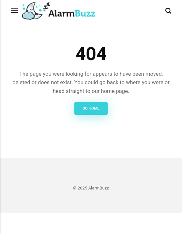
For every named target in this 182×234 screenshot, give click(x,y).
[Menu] (15, 11)
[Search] (168, 11)
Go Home (91, 108)
